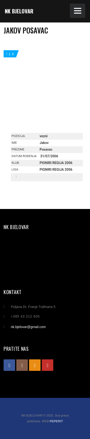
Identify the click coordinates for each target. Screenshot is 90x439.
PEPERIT (56, 421)
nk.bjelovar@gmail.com (28, 327)
